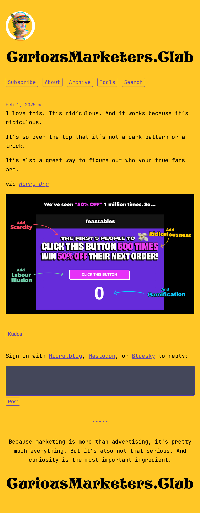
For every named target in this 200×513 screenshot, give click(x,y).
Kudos (15, 334)
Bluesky (143, 356)
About (52, 82)
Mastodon (102, 356)
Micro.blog (65, 356)
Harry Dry (34, 184)
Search (133, 82)
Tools (107, 82)
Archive (80, 82)
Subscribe (22, 82)
